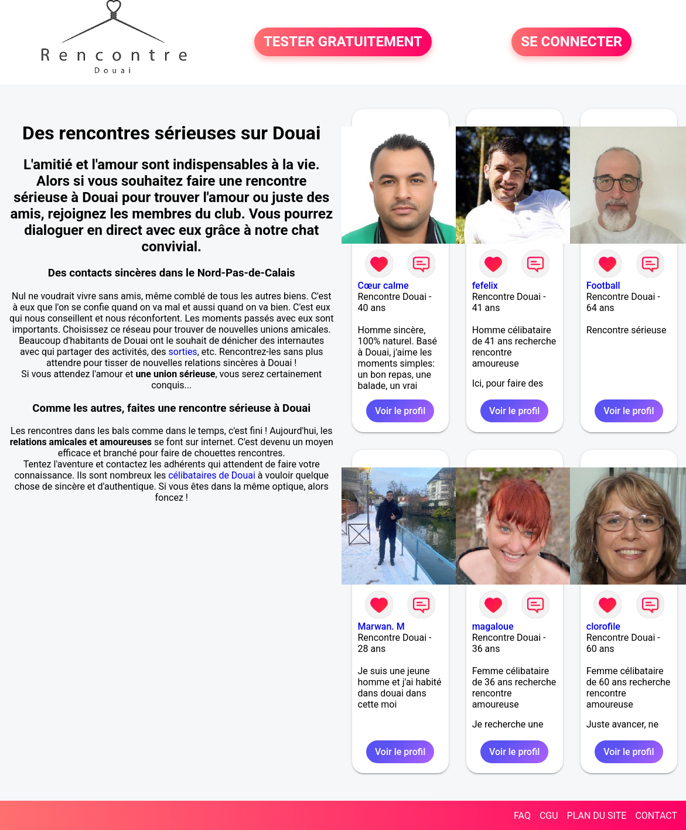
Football (603, 285)
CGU (549, 815)
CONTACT (656, 815)
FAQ (522, 815)
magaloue (493, 626)
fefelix (485, 285)
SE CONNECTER (571, 42)
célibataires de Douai (211, 475)
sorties (183, 351)
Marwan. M (381, 626)
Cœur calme (383, 285)
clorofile (603, 626)
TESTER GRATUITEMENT (343, 42)
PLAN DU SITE (597, 815)
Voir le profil (400, 410)
